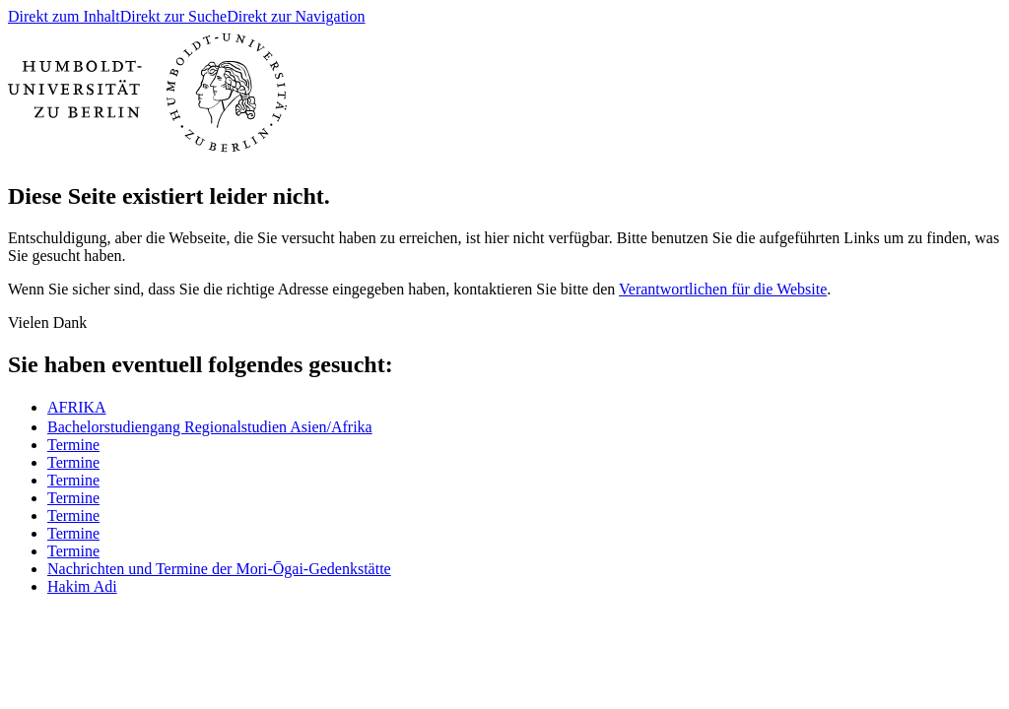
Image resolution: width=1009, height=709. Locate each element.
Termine (73, 444)
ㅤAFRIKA (76, 407)
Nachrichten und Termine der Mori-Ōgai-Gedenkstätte (219, 568)
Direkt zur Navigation (296, 16)
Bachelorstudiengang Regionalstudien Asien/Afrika (209, 427)
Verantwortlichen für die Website (723, 289)
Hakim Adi (82, 586)
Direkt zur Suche (173, 16)
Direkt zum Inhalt (64, 16)
